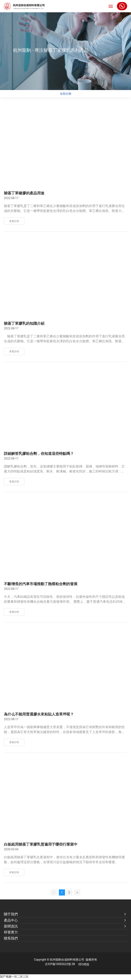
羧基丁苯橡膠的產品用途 (24, 193)
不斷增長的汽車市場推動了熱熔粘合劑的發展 (40, 584)
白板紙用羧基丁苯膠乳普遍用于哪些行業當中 (40, 844)
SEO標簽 (83, 964)
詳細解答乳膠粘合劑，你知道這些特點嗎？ (39, 454)
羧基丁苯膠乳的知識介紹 (24, 323)
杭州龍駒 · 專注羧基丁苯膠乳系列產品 (50, 50)
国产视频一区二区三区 (14, 976)
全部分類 (65, 93)
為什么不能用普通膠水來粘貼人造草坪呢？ (39, 714)
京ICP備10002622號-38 (60, 964)
